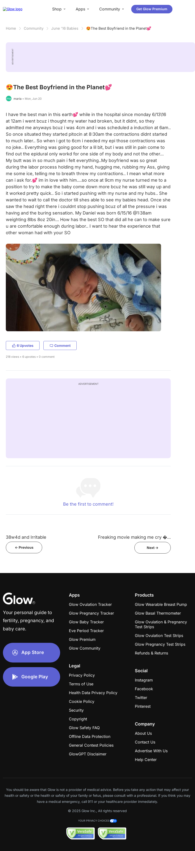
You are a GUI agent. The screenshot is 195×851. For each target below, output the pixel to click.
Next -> (152, 548)
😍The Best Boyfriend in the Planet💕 (118, 28)
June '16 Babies (64, 28)
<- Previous (24, 547)
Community (33, 28)
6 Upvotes (22, 345)
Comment (60, 345)
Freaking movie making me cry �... (134, 537)
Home (11, 28)
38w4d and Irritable (26, 537)
